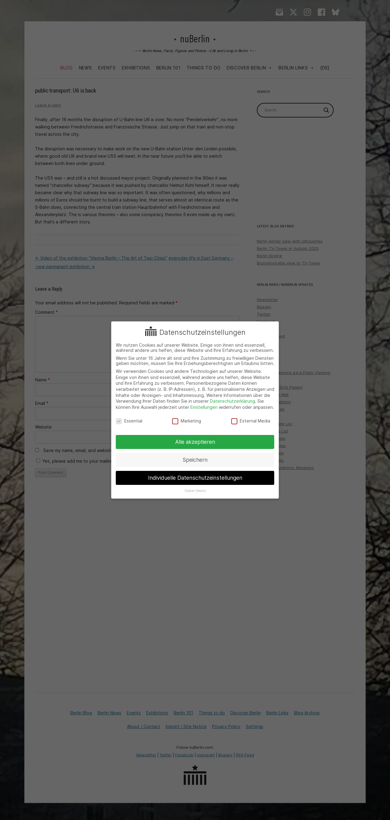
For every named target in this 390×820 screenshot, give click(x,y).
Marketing (186, 420)
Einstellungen (204, 407)
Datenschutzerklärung (232, 401)
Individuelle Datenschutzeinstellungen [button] (195, 478)
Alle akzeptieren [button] (195, 442)
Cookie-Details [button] (195, 491)
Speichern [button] (195, 460)
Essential (129, 420)
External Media (250, 420)
